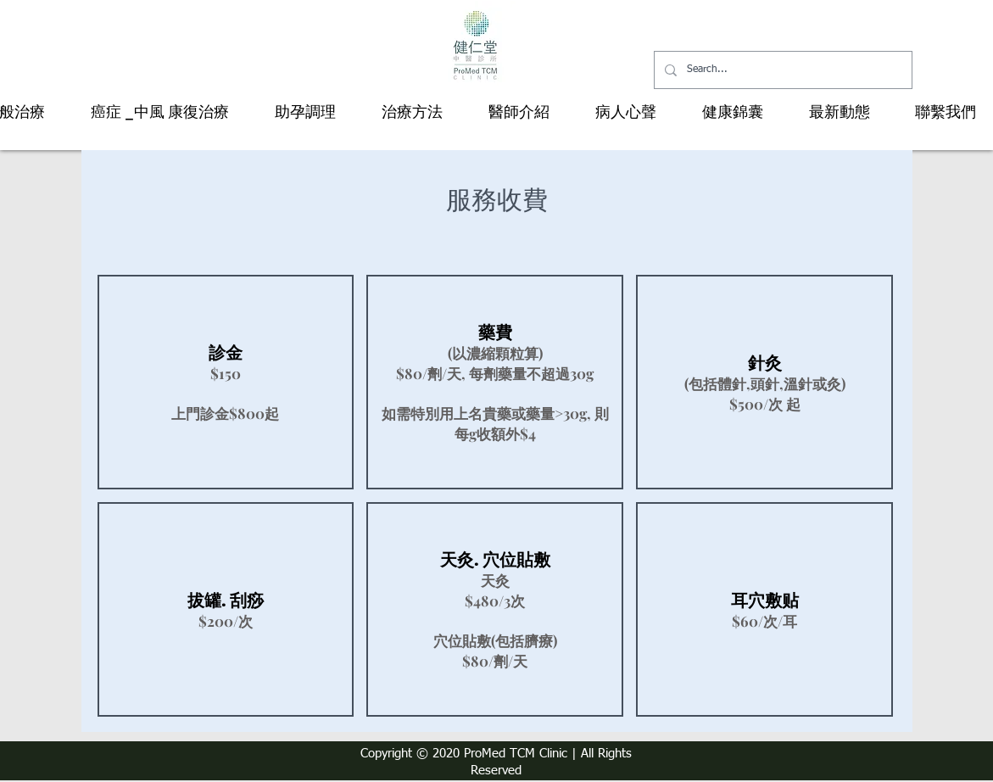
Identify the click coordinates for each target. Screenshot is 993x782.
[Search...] (781, 70)
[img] (226, 382)
